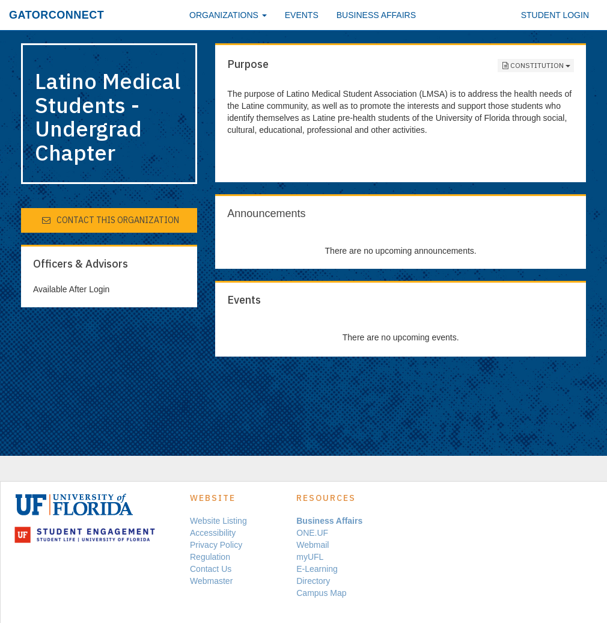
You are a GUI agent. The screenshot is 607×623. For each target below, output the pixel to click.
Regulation (210, 557)
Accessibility (213, 533)
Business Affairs (376, 15)
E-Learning (317, 569)
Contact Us (210, 569)
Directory (313, 581)
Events (302, 15)
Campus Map (321, 593)
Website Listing (218, 521)
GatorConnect (56, 15)
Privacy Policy (216, 545)
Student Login (555, 15)
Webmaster (211, 581)
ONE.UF (312, 533)
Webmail (312, 545)
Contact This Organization (110, 220)
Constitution (535, 65)
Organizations (228, 15)
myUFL (309, 557)
